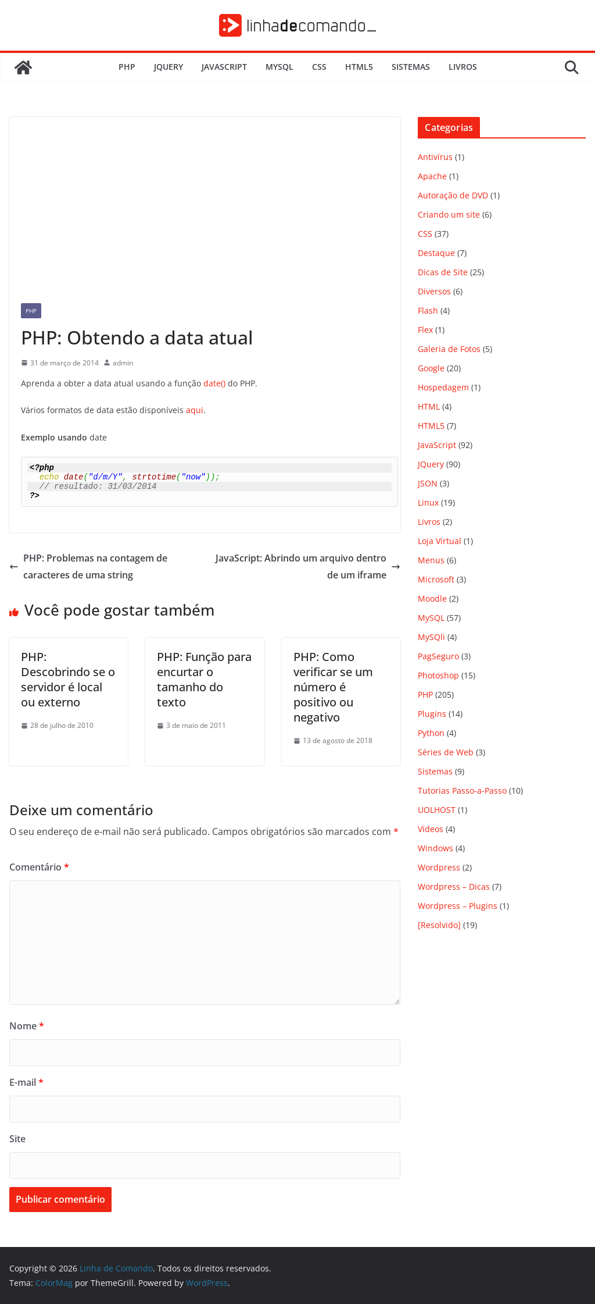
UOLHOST (437, 809)
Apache (432, 176)
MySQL (279, 66)
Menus (431, 560)
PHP (127, 66)
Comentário (39, 867)
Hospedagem (443, 387)
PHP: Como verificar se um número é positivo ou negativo (333, 687)
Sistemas (411, 66)
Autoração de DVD (453, 195)
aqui (194, 409)
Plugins (432, 713)
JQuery (168, 66)
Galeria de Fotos (449, 348)
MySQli (431, 636)
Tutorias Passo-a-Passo (462, 790)
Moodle (432, 598)
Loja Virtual (439, 540)
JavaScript (224, 66)
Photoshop (438, 675)
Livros (463, 66)
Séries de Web (446, 752)
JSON (428, 483)
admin (123, 363)
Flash (428, 310)
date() (214, 383)
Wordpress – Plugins (457, 905)
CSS (319, 66)
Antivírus (435, 156)
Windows (435, 848)
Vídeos (430, 828)
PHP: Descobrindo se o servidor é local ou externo (68, 679)
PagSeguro (438, 656)
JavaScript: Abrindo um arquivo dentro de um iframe (308, 566)
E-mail (26, 1082)
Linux (428, 502)
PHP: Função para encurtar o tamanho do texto (204, 679)
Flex (425, 329)
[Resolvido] (439, 924)
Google (431, 368)
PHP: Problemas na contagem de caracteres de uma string (88, 566)
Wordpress (439, 867)
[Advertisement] (204, 204)
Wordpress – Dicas (454, 886)
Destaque (436, 252)
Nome (26, 1025)
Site (17, 1138)
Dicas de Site (443, 272)
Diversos (434, 291)
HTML (429, 406)
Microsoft (436, 579)
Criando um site (449, 214)
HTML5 (359, 66)
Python (431, 732)
